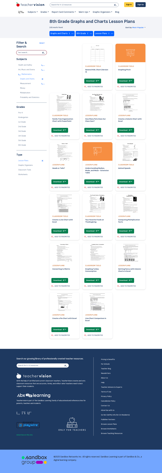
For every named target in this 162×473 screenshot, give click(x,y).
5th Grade (22, 140)
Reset (42, 43)
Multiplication (25, 93)
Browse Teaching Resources (112, 433)
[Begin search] (44, 53)
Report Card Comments (63, 12)
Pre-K (20, 113)
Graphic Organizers (101, 12)
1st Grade (22, 122)
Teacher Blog (106, 369)
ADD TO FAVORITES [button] (93, 87)
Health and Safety (25, 65)
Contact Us (105, 406)
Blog (117, 12)
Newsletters (106, 373)
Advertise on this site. (24, 435)
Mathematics (27, 74)
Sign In (129, 4)
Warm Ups (83, 12)
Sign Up (140, 4)
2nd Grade (22, 127)
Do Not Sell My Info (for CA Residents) (115, 415)
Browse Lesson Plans (109, 424)
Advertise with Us (107, 410)
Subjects (32, 12)
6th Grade (22, 145)
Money (22, 88)
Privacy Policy (106, 396)
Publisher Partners (108, 419)
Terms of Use (106, 392)
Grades (44, 12)
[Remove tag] (71, 33)
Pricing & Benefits (108, 359)
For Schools (105, 364)
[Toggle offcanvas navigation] (21, 12)
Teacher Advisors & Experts (111, 387)
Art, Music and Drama (26, 70)
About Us (104, 378)
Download (92, 81)
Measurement (25, 83)
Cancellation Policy (108, 401)
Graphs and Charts (27, 79)
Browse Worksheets (108, 429)
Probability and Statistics (29, 97)
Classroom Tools (24, 170)
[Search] (116, 5)
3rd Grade (22, 131)
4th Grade (22, 136)
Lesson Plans (23, 161)
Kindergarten (23, 117)
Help (102, 382)
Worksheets (23, 174)
